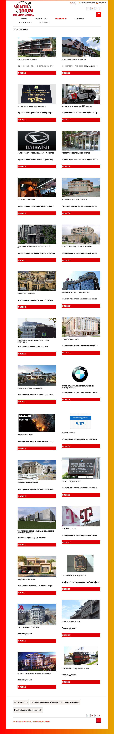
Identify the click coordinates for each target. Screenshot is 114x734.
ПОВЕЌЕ (22, 73)
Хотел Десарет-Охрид (27, 59)
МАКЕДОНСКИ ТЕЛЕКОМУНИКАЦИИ (76, 292)
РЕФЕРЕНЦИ (61, 18)
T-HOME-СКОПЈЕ (69, 529)
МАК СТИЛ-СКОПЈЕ (25, 435)
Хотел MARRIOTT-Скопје (29, 627)
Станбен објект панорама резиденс (34, 673)
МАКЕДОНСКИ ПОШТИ (26, 293)
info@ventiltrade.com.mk (30, 710)
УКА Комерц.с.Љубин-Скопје (74, 200)
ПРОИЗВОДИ (41, 18)
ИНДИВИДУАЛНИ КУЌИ (27, 579)
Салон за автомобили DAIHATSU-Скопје (36, 153)
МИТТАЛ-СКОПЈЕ (69, 433)
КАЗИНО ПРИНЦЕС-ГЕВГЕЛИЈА (30, 388)
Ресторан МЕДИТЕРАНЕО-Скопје (76, 153)
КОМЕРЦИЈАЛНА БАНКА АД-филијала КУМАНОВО (33, 341)
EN (73, 3)
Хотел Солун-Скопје (71, 621)
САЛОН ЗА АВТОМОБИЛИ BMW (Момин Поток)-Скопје (78, 387)
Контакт (102, 3)
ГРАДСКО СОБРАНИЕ (70, 339)
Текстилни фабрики (26, 200)
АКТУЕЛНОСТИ (25, 22)
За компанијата (88, 3)
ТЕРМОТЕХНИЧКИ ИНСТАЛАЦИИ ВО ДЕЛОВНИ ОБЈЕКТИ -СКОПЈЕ (36, 532)
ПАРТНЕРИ (79, 18)
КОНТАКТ (44, 22)
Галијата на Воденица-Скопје (75, 668)
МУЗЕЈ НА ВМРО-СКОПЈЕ (28, 482)
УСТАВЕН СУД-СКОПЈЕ (71, 481)
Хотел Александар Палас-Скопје (77, 247)
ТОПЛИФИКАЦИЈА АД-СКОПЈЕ (74, 575)
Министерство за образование (32, 106)
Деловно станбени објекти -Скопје (34, 247)
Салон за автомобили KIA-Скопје (77, 106)
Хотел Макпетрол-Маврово (74, 59)
